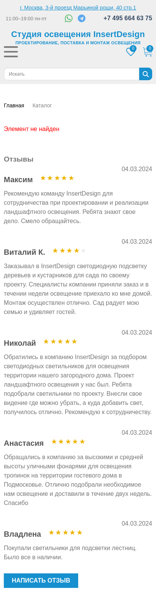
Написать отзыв (41, 580)
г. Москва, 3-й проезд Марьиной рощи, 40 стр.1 (78, 8)
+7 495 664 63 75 (127, 18)
